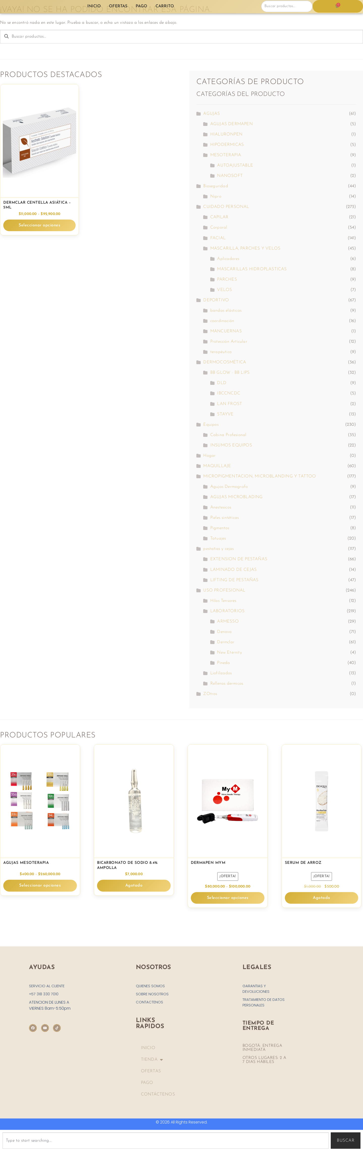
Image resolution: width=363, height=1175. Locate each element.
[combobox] (166, 1142)
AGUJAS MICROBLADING (236, 497)
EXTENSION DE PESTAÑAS (238, 559)
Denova (224, 632)
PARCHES (227, 279)
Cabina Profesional (228, 435)
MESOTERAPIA (225, 155)
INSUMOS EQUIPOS (231, 445)
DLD (221, 383)
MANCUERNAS (226, 331)
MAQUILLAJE (217, 466)
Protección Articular (228, 341)
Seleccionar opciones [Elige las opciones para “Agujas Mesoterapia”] (40, 886)
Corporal (218, 227)
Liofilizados (221, 673)
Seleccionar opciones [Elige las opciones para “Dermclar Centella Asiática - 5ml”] (39, 225)
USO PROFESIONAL (224, 590)
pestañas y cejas (218, 549)
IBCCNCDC (228, 393)
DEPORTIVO (216, 300)
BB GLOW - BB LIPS (230, 372)
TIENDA (152, 1061)
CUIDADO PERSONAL (226, 207)
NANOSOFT (230, 176)
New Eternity (229, 652)
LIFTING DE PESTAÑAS (234, 580)
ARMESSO (227, 621)
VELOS (224, 290)
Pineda (223, 663)
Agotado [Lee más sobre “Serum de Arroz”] (321, 898)
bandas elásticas (225, 310)
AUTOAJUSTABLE (235, 165)
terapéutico (221, 352)
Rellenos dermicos (226, 683)
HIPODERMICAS (227, 145)
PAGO (147, 1084)
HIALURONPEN (226, 134)
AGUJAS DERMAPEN (231, 124)
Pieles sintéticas (224, 518)
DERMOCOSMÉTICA (224, 362)
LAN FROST (229, 404)
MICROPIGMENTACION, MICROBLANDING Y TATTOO (259, 476)
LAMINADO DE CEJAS (233, 570)
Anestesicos (220, 507)
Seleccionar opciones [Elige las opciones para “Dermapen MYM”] (228, 898)
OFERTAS (151, 1073)
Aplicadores (228, 259)
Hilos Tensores (223, 601)
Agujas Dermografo (229, 487)
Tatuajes (218, 538)
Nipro (215, 196)
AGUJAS (211, 114)
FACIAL (218, 238)
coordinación (222, 321)
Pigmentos (219, 528)
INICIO (148, 1049)
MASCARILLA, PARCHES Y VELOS (245, 248)
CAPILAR (219, 217)
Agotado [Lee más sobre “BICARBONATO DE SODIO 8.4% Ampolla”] (134, 886)
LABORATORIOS (227, 611)
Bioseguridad (215, 186)
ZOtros (210, 694)
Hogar (209, 455)
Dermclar (225, 642)
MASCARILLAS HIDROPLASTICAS (252, 269)
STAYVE (225, 414)
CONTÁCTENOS (158, 1096)
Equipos (210, 424)
